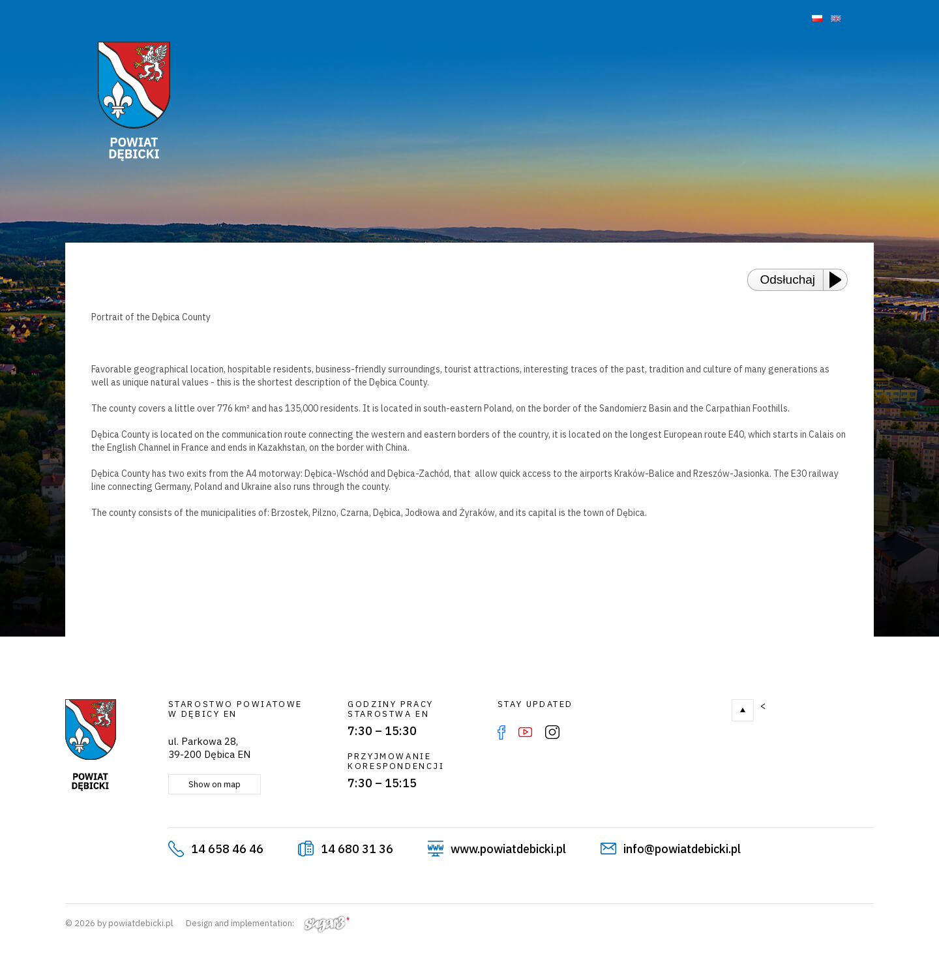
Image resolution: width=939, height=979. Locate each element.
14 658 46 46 (227, 848)
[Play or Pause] (839, 279)
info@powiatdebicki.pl (682, 848)
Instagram (552, 732)
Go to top (743, 710)
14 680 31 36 (357, 848)
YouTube (525, 732)
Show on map (214, 784)
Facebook (501, 732)
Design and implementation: (268, 923)
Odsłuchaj (788, 279)
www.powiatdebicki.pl (508, 848)
